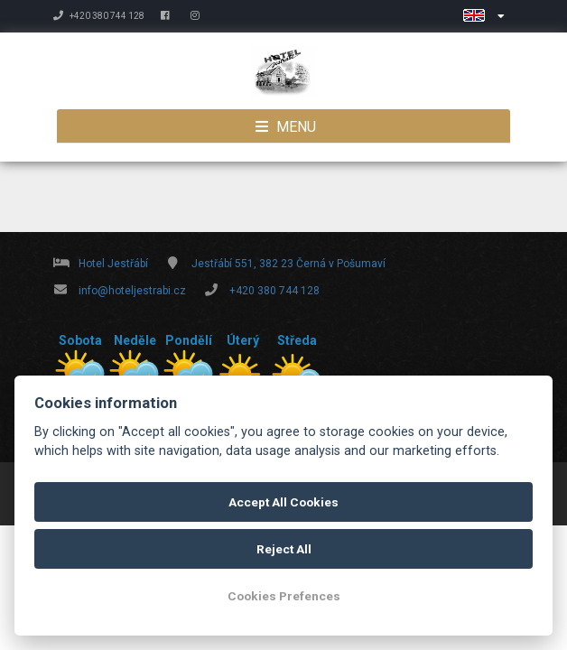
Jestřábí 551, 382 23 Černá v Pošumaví (288, 263)
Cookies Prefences (284, 596)
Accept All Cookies (283, 502)
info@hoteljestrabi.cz (132, 290)
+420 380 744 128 (98, 16)
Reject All (283, 549)
